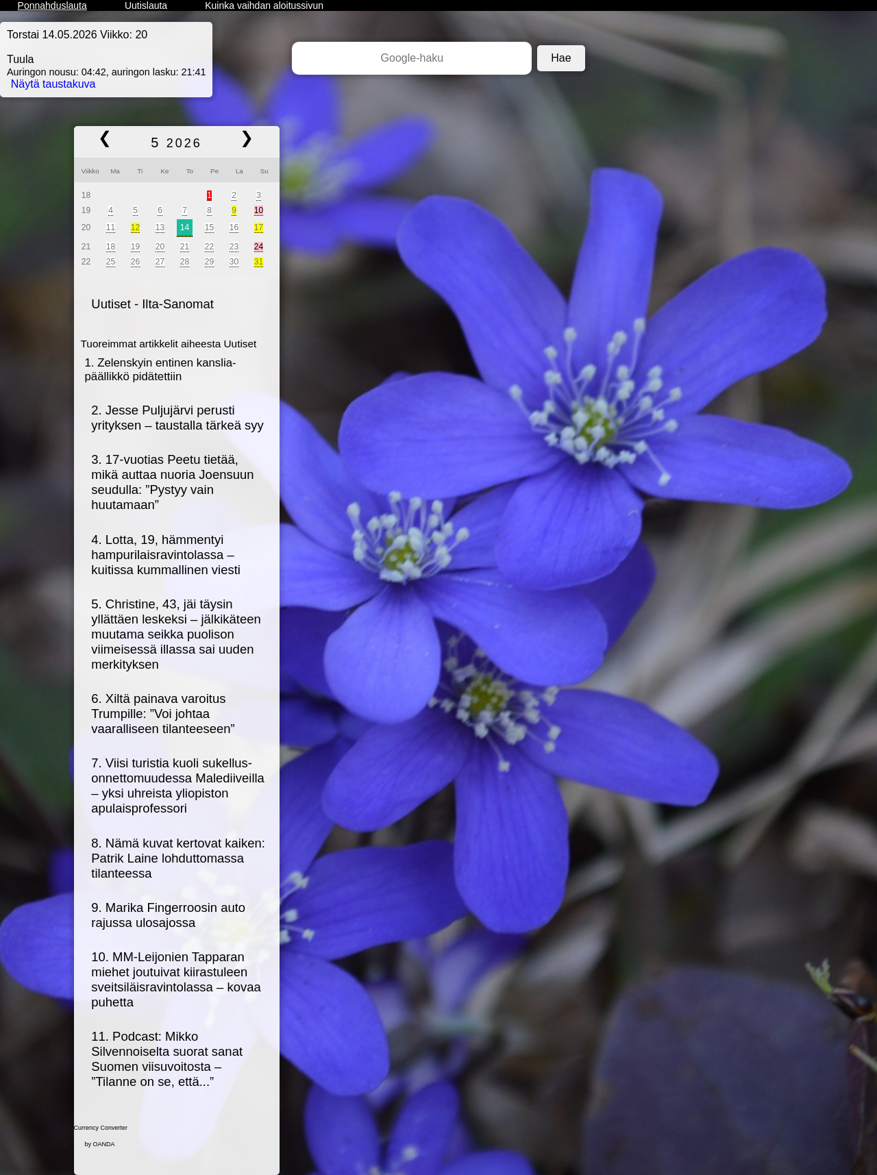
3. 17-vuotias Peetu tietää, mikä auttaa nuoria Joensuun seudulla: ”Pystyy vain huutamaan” (172, 482)
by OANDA (100, 1144)
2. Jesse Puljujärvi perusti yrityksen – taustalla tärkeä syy (177, 417)
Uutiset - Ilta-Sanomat (152, 304)
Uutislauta (146, 5)
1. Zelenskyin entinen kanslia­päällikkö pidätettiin (160, 369)
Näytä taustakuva (53, 84)
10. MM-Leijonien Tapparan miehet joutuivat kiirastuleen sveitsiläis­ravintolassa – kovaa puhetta (175, 979)
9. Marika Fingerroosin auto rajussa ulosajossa (168, 915)
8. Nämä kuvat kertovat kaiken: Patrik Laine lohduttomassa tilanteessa (178, 858)
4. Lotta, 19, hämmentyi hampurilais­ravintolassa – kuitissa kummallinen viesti (165, 554)
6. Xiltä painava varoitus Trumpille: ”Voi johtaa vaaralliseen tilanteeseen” (162, 713)
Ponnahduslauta (52, 5)
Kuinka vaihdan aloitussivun (264, 5)
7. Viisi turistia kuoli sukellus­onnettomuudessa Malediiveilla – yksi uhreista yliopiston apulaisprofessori (177, 785)
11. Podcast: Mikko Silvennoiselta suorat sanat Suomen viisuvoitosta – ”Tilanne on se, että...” (167, 1059)
